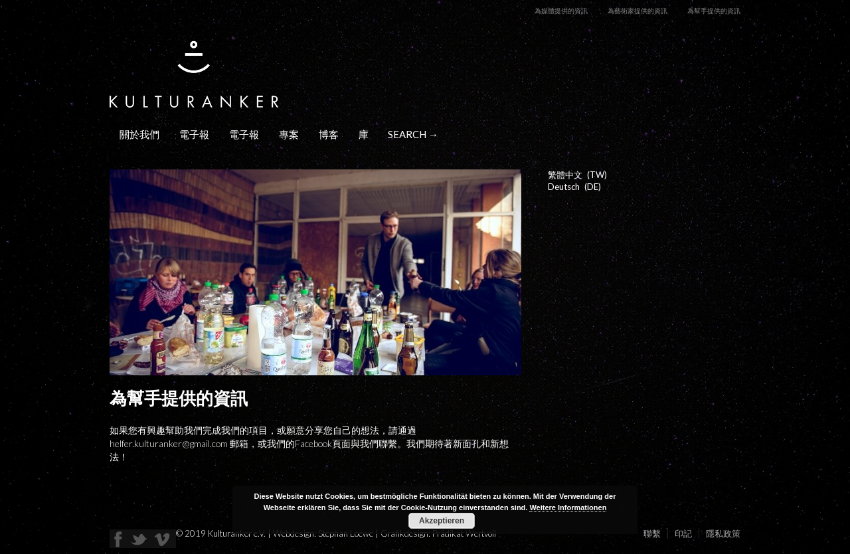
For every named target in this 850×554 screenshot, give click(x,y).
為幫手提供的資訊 (713, 11)
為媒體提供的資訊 (561, 11)
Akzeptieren (441, 520)
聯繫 (652, 533)
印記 (683, 533)
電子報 (194, 134)
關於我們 (139, 134)
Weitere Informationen (567, 507)
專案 (289, 134)
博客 (329, 134)
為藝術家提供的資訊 (637, 11)
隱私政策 (723, 533)
